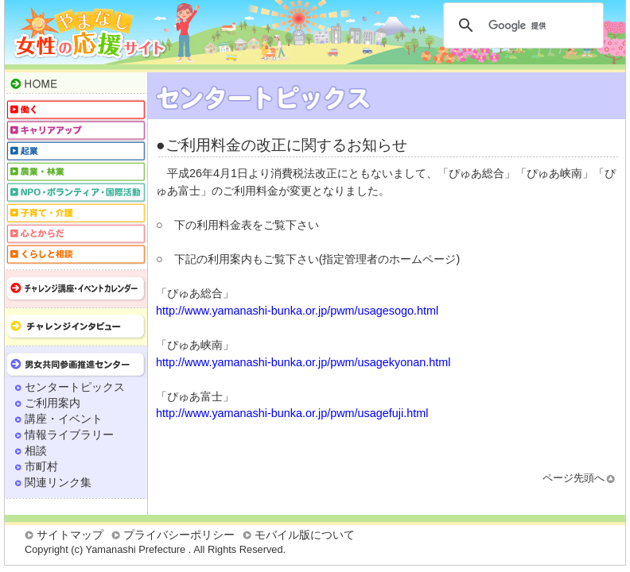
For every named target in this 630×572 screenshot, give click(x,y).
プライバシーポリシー (179, 534)
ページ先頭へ (573, 478)
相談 (36, 450)
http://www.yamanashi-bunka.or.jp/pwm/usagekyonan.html (303, 362)
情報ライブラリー (69, 434)
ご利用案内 (52, 402)
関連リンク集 (58, 482)
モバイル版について (305, 534)
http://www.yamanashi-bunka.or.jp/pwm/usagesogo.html (297, 310)
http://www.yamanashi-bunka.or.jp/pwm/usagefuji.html (292, 413)
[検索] (521, 25)
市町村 (41, 466)
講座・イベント (64, 418)
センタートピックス (75, 387)
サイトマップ (70, 534)
